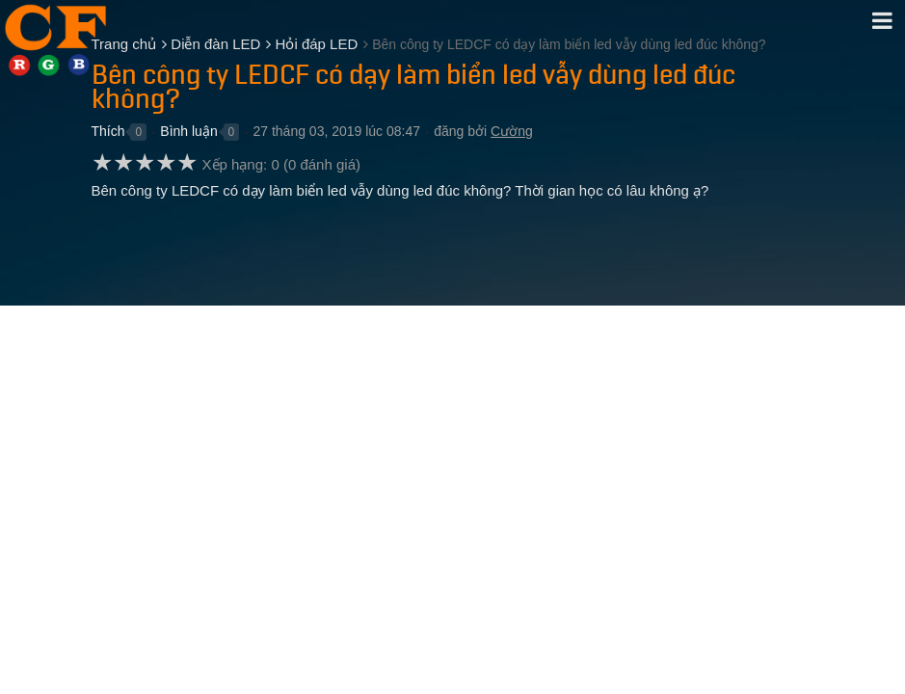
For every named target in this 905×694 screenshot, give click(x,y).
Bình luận (188, 131)
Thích (108, 131)
